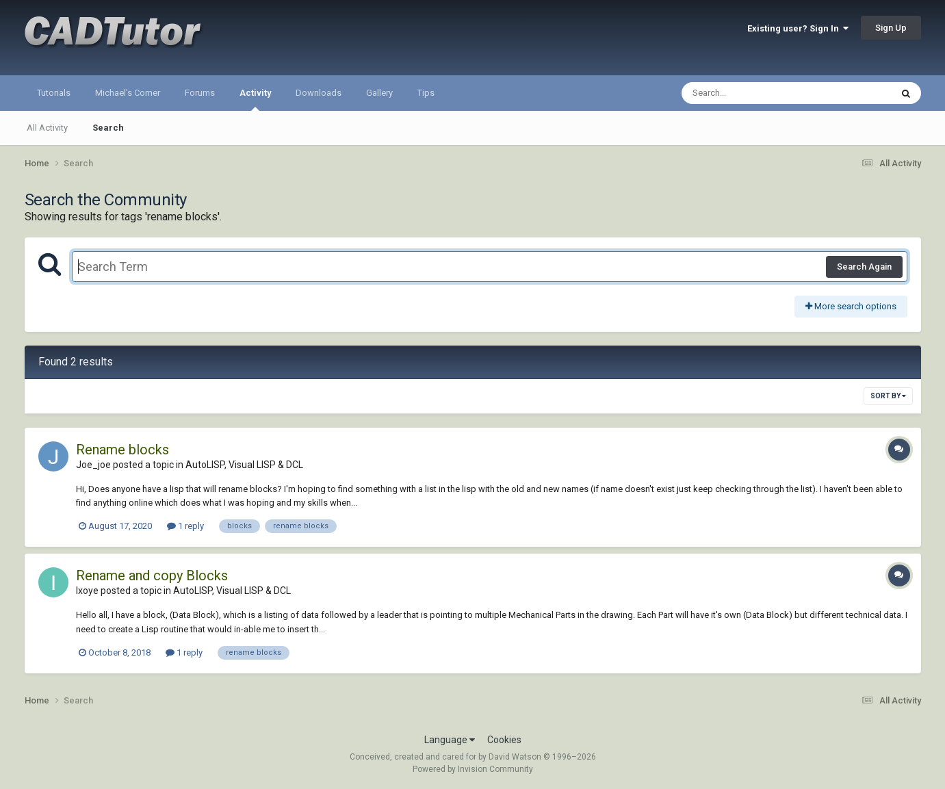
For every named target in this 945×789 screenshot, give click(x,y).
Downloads (318, 93)
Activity (255, 99)
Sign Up (891, 28)
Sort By (888, 396)
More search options (850, 306)
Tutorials (53, 93)
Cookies (504, 739)
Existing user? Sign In (798, 28)
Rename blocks (122, 449)
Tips (426, 93)
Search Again (864, 266)
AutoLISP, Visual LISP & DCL (244, 464)
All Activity (47, 127)
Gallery (379, 93)
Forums (200, 93)
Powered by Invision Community (473, 769)
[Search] (751, 93)
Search (108, 127)
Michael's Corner (127, 93)
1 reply (185, 526)
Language (449, 739)
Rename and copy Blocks (152, 575)
